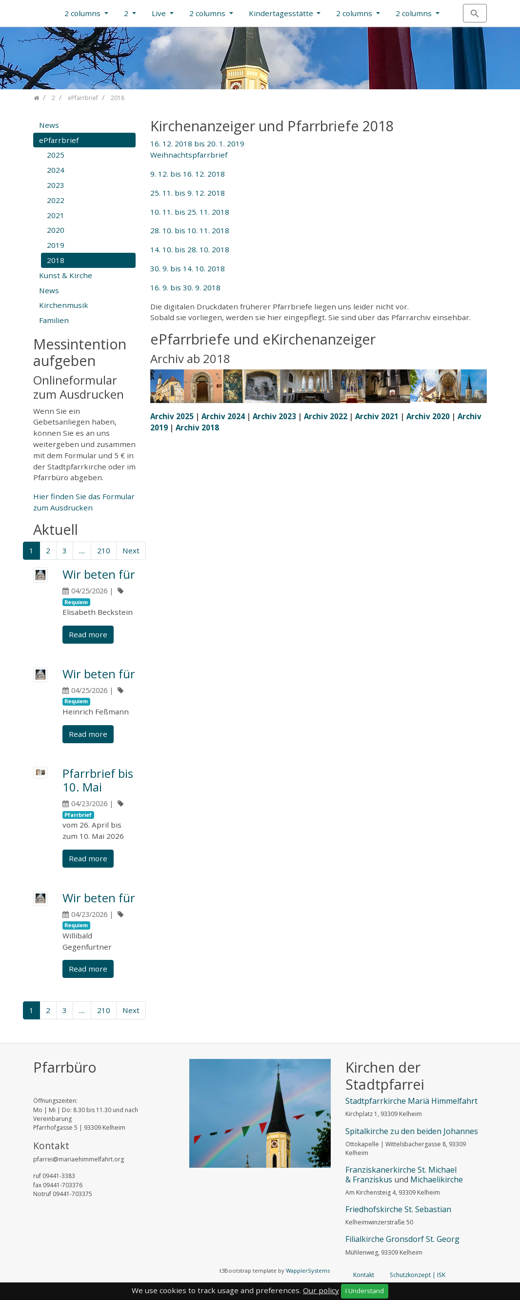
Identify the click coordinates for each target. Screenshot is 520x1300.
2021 (55, 215)
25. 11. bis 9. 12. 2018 (187, 193)
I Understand (364, 1290)
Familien (54, 320)
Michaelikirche (436, 1179)
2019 (55, 245)
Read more (88, 634)
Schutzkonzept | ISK (417, 1275)
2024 (55, 170)
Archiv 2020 (428, 416)
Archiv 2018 (197, 427)
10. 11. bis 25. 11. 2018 (189, 212)
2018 (55, 260)
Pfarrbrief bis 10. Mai (97, 780)
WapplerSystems (308, 1270)
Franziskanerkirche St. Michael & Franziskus (401, 1174)
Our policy (321, 1290)
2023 (55, 185)
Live (160, 13)
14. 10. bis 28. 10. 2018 (189, 249)
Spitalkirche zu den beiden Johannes (411, 1131)
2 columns (83, 13)
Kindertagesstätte (282, 13)
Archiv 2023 (274, 416)
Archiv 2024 (223, 416)
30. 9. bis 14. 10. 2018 (187, 268)
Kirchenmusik (63, 305)
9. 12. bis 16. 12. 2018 (187, 174)
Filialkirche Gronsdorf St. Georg (402, 1239)
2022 (55, 200)
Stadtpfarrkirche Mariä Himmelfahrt (411, 1101)
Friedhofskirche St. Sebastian (398, 1209)
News (49, 125)
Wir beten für (98, 574)
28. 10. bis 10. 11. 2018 (189, 230)
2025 (55, 155)
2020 (55, 230)
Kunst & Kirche (65, 275)
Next (131, 550)
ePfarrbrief (59, 140)
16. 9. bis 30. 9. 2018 (185, 287)
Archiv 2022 (325, 416)
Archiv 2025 (172, 416)
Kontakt (363, 1275)
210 (103, 550)
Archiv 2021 (377, 416)
